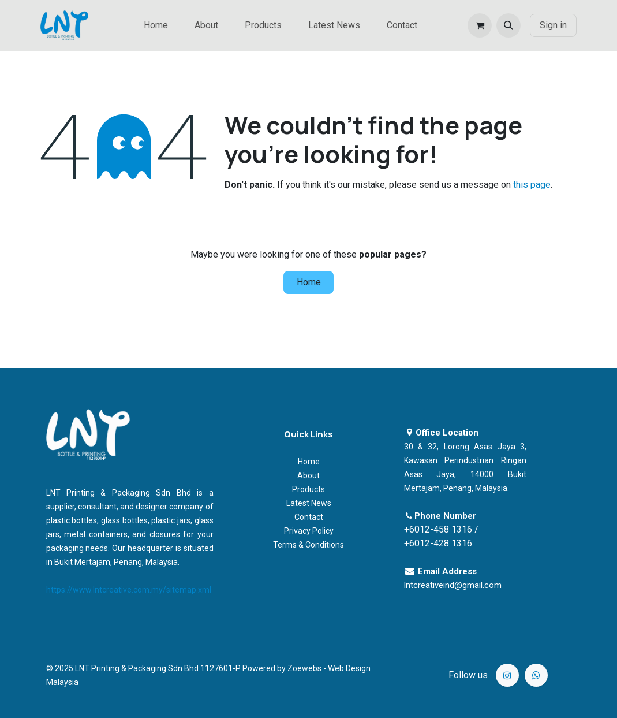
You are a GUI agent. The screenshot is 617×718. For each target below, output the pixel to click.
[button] (508, 25)
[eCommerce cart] (480, 25)
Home (309, 282)
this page (532, 184)
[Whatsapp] (536, 675)
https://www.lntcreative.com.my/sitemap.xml (128, 589)
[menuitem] (156, 25)
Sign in (553, 25)
